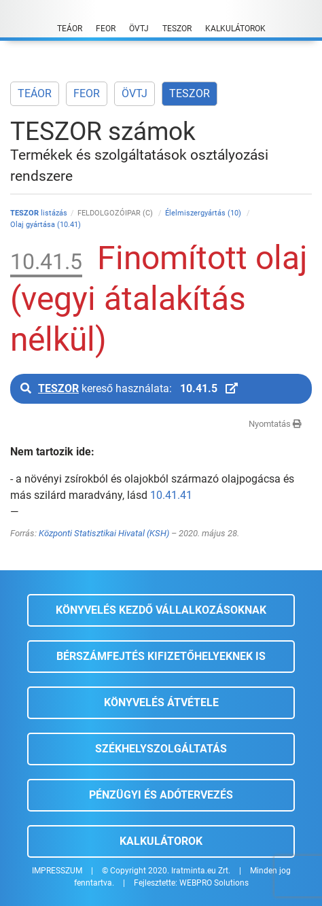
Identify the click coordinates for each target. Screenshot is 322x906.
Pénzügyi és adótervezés (161, 794)
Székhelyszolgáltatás (161, 748)
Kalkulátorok (161, 841)
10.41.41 (171, 495)
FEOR (86, 93)
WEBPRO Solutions (214, 883)
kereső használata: (129, 388)
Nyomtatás (275, 424)
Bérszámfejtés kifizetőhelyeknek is (161, 656)
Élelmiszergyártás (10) (204, 213)
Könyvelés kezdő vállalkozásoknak (161, 610)
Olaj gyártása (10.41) (45, 224)
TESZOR (189, 93)
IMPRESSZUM (57, 870)
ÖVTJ (134, 93)
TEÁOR (35, 93)
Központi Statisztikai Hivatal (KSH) (104, 533)
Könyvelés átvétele (161, 702)
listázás (38, 213)
